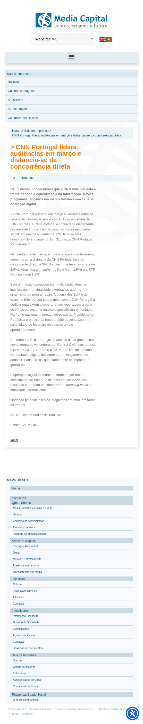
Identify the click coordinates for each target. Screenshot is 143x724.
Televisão (18, 579)
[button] (71, 56)
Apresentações (18, 109)
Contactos (19, 498)
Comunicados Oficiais (23, 118)
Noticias (13, 82)
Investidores (20, 611)
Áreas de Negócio (24, 541)
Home (16, 488)
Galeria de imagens (21, 91)
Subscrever (15, 100)
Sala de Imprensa (19, 74)
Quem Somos (21, 503)
